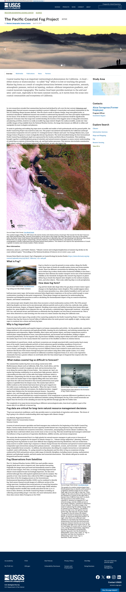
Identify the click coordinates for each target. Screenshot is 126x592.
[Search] (119, 7)
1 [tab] (61, 65)
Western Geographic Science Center (19, 13)
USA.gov (27, 566)
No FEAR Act (9, 566)
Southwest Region (99, 116)
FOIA (26, 561)
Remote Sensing (98, 142)
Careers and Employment (68, 567)
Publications (31, 73)
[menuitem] (57, 6)
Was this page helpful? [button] (109, 590)
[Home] (12, 8)
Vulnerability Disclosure (52, 566)
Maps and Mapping (99, 135)
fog (94, 139)
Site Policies (48, 561)
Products (66, 7)
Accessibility (9, 561)
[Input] (110, 7)
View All (96, 146)
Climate (95, 128)
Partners (48, 73)
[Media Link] (49, 188)
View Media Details (29, 232)
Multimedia (19, 73)
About (88, 7)
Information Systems (100, 132)
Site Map (87, 561)
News (73, 7)
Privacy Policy (69, 561)
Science (57, 7)
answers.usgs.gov (115, 585)
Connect (81, 7)
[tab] (9, 74)
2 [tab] (64, 65)
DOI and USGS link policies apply (110, 561)
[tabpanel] (63, 47)
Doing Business (89, 566)
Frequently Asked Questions (112, 4)
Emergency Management (108, 567)
